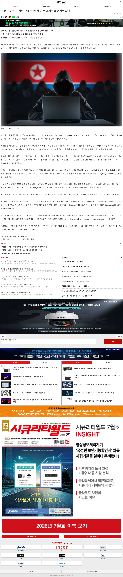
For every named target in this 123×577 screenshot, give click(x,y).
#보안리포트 (107, 6)
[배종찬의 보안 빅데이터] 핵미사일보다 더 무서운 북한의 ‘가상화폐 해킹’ (24, 247)
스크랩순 (107, 362)
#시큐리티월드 (46, 6)
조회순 (15, 362)
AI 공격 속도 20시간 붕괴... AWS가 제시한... (27, 278)
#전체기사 (15, 6)
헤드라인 (5, 257)
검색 (121, 2)
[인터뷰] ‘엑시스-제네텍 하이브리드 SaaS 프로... (29, 287)
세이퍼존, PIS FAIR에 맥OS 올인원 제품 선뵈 (16, 253)
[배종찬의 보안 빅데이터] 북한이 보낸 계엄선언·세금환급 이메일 (22, 250)
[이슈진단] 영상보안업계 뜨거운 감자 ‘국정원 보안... (30, 271)
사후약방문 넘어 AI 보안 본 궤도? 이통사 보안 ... (30, 263)
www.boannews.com (17, 239)
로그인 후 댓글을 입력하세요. (48, 341)
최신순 (45, 362)
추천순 (77, 362)
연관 (3, 243)
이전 (3, 336)
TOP (65, 257)
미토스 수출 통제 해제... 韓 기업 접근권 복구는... (29, 293)
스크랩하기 (119, 336)
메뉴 (2, 2)
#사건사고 (77, 6)
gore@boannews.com (19, 236)
